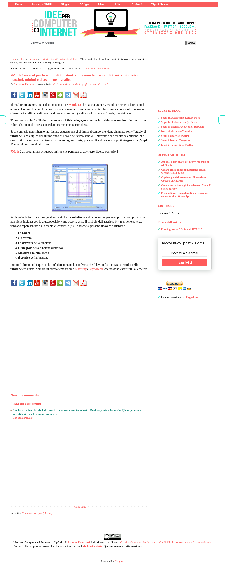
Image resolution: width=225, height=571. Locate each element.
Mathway (81, 269)
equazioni (65, 84)
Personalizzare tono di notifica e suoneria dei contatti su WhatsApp (184, 195)
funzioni (76, 84)
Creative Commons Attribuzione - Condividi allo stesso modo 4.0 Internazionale (165, 542)
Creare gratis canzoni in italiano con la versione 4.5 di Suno (183, 171)
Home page (80, 506)
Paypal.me (192, 297)
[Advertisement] (79, 333)
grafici (85, 84)
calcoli (55, 84)
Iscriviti (184, 262)
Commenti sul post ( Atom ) (37, 513)
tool (106, 84)
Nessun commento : (99, 69)
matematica (96, 84)
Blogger (119, 561)
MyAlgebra (96, 269)
